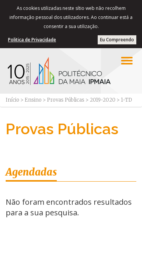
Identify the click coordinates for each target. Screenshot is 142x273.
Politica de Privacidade (32, 39)
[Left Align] (126, 60)
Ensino (33, 100)
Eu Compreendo (117, 39)
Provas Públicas (65, 100)
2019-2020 (102, 100)
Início (12, 100)
